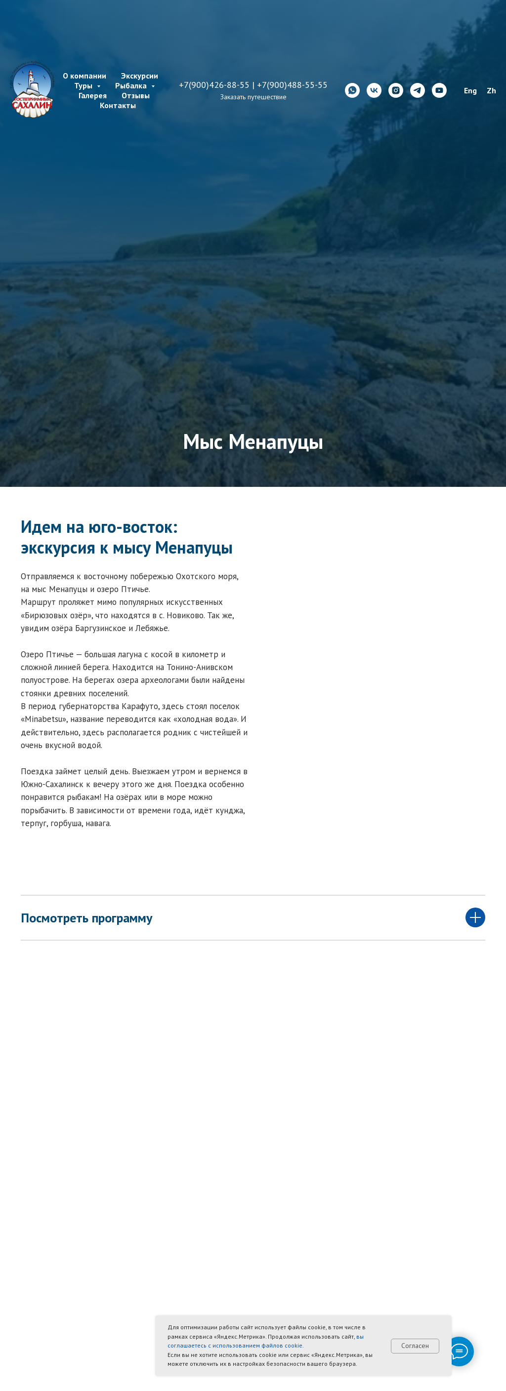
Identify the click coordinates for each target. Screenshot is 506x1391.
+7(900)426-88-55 (214, 84)
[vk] (374, 90)
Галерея (93, 95)
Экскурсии (139, 75)
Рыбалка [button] (132, 85)
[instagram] (395, 90)
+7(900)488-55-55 (292, 84)
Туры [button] (84, 85)
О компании (84, 75)
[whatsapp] (352, 90)
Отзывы (136, 95)
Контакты (118, 105)
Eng (470, 90)
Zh (491, 90)
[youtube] (439, 90)
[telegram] (417, 90)
